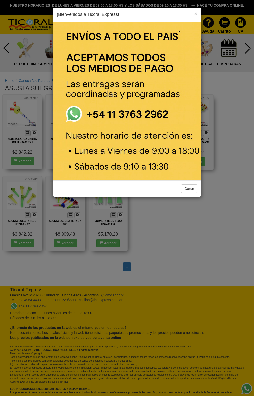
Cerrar (189, 189)
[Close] (195, 13)
